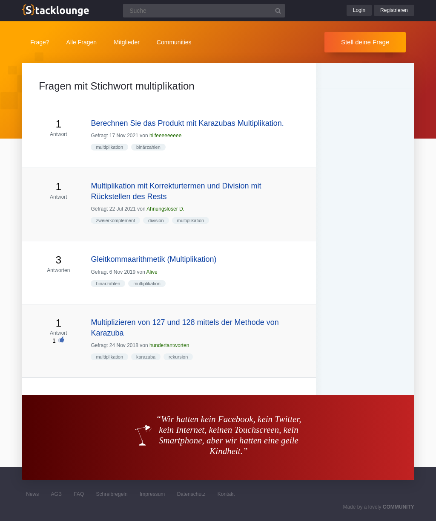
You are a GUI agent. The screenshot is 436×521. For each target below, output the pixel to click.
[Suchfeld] (204, 10)
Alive (152, 272)
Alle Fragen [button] (81, 42)
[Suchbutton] (278, 10)
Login (359, 10)
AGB (56, 494)
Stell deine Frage (365, 42)
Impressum (152, 494)
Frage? (39, 42)
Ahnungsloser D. (165, 209)
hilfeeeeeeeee (165, 136)
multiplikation (109, 147)
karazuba (145, 356)
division (156, 220)
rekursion (178, 356)
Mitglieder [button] (127, 42)
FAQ (79, 494)
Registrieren (394, 10)
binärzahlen (148, 147)
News (32, 494)
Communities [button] (174, 42)
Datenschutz (191, 494)
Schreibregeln (112, 494)
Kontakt (226, 494)
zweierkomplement (115, 220)
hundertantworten (169, 345)
